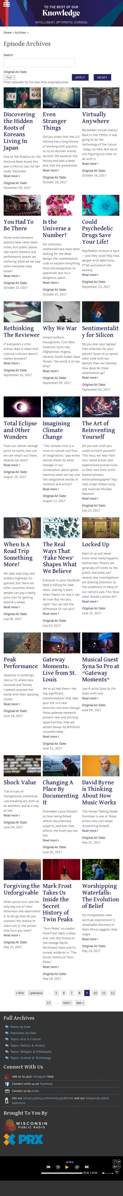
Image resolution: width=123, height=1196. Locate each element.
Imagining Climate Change (56, 430)
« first (20, 993)
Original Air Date (15, 72)
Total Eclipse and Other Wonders (20, 430)
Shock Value (20, 783)
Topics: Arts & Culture (25, 1039)
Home (8, 32)
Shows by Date (20, 1027)
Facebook (46, 1084)
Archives (20, 32)
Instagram (39, 1076)
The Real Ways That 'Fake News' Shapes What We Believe (60, 558)
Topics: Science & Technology (30, 1058)
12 (112, 993)
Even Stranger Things (54, 121)
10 (95, 993)
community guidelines (58, 1098)
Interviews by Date (23, 1033)
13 (48, 1003)
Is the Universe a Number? (57, 228)
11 (104, 993)
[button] (48, 1167)
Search (8, 55)
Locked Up (95, 545)
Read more (11, 176)
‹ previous (35, 993)
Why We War (60, 328)
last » (80, 1003)
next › (67, 1003)
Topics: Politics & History (27, 1045)
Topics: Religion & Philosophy (30, 1051)
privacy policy (32, 1098)
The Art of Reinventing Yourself (98, 430)
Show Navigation (6, 5)
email (35, 1091)
